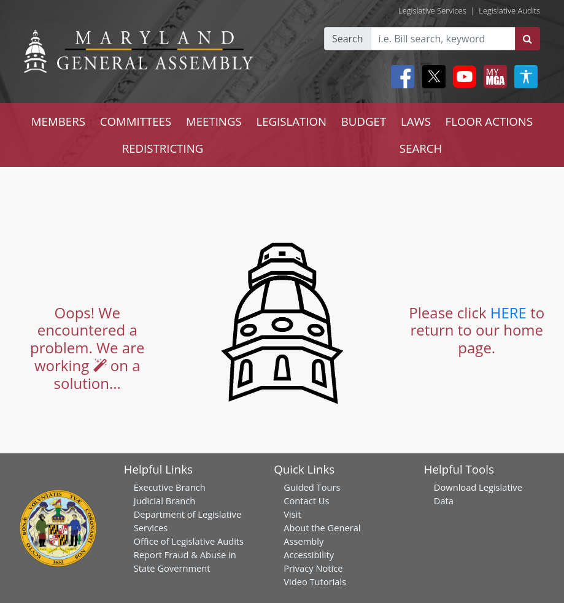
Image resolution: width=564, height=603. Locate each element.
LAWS (416, 121)
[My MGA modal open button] (493, 76)
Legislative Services (432, 10)
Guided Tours (312, 487)
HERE (508, 312)
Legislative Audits (509, 10)
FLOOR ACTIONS (489, 121)
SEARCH (421, 148)
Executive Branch (170, 487)
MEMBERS (58, 121)
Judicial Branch (165, 500)
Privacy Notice (313, 568)
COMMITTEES (136, 121)
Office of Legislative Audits (189, 541)
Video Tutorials (315, 581)
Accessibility (309, 554)
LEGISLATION (291, 121)
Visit (292, 514)
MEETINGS (214, 121)
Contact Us (306, 500)
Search (347, 38)
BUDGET (363, 121)
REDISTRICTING (163, 148)
